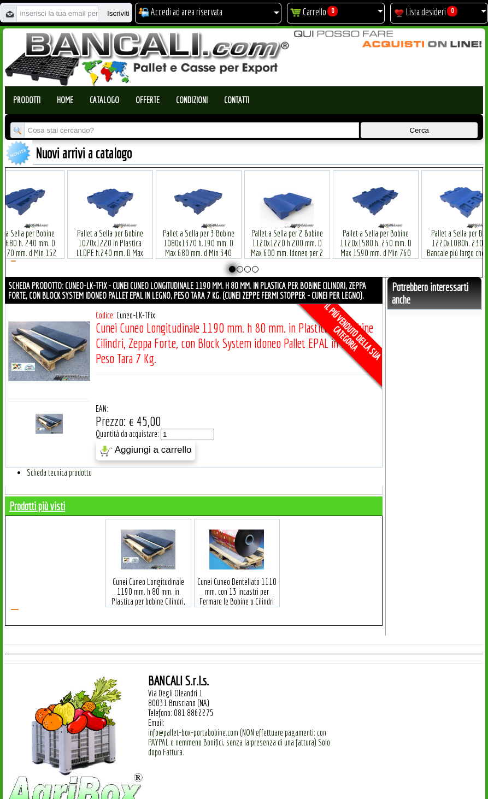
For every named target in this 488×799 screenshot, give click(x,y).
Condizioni (192, 100)
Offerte (148, 100)
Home (65, 100)
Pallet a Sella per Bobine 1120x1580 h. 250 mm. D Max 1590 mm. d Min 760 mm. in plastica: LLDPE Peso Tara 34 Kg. (375, 236)
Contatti (236, 100)
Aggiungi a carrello (145, 450)
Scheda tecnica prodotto (59, 472)
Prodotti (26, 100)
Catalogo (104, 100)
